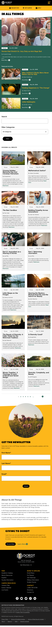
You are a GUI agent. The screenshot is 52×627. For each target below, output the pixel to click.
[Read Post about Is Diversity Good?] (38, 332)
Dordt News (30, 573)
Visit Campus (27, 8)
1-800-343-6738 (32, 587)
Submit (26, 486)
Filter (7, 139)
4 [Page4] (25, 396)
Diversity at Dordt (24, 621)
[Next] (42, 396)
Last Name (6, 463)
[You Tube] (21, 598)
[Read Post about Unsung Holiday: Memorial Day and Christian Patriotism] (13, 169)
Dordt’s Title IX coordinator (23, 612)
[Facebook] (17, 598)
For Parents (30, 575)
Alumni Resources (7, 575)
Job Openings (31, 577)
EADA (16, 621)
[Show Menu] (49, 3)
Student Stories (31, 582)
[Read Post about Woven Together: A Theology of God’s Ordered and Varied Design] (13, 372)
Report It (10, 621)
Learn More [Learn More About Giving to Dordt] (23, 544)
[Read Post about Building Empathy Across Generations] (38, 210)
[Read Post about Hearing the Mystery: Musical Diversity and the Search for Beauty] (38, 293)
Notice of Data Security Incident (36, 619)
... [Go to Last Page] (33, 396)
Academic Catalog (7, 573)
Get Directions (26, 565)
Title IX (3, 621)
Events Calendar (6, 587)
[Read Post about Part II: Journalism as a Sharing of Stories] (13, 252)
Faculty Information (7, 580)
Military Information (33, 580)
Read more (5, 185)
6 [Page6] (30, 396)
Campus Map (6, 585)
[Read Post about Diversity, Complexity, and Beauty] (38, 372)
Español (4, 577)
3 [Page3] (23, 396)
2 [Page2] (20, 396)
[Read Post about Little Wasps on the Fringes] (13, 293)
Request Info (14, 8)
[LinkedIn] (34, 598)
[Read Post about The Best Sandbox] (13, 210)
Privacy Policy (5, 619)
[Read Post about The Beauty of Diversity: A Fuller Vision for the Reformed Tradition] (13, 332)
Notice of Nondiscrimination (18, 619)
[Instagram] (30, 598)
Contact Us (30, 592)
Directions (30, 590)
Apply (38, 8)
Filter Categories (8, 127)
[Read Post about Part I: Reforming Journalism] (38, 252)
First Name (6, 453)
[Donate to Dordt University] (10, 544)
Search (4, 117)
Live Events (5, 590)
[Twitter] (26, 598)
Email (4, 474)
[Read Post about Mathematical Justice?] (38, 169)
